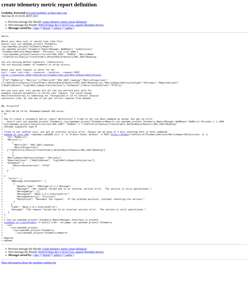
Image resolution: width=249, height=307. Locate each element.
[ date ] (36, 28)
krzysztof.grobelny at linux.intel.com (46, 12)
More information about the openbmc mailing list (28, 304)
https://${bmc (119, 154)
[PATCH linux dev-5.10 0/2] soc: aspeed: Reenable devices (71, 24)
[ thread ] (46, 28)
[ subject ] (57, 28)
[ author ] (69, 28)
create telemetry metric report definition (64, 21)
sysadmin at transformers (20, 260)
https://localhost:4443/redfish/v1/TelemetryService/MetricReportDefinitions (51, 83)
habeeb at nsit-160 (16, 154)
